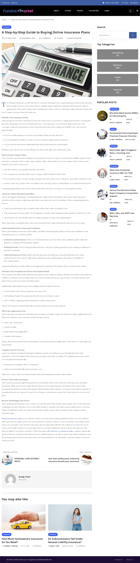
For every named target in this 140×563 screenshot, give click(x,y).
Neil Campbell (117, 139)
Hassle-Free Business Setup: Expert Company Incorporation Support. (124, 193)
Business (117, 66)
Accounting (94, 11)
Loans (106, 11)
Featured (118, 91)
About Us (14, 3)
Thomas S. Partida (11, 546)
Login (125, 3)
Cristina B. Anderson (114, 224)
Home (4, 20)
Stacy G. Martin (116, 123)
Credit (56, 11)
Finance (80, 11)
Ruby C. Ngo (54, 546)
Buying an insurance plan (12, 418)
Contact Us (5, 3)
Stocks (68, 11)
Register (134, 3)
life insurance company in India (60, 431)
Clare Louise (115, 180)
